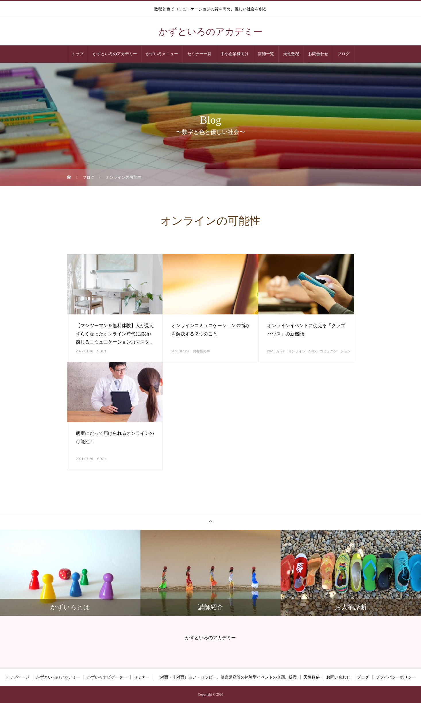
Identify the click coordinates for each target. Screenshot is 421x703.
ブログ (343, 54)
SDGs (101, 351)
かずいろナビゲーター (107, 677)
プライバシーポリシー (396, 677)
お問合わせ (318, 54)
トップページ (17, 677)
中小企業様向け (235, 54)
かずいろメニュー (162, 54)
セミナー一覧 (199, 54)
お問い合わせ (338, 677)
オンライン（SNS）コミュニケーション (319, 351)
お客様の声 (201, 351)
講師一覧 (266, 54)
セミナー (142, 677)
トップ (78, 54)
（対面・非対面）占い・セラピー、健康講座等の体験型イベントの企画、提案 (226, 677)
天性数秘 (291, 54)
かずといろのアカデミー (115, 54)
